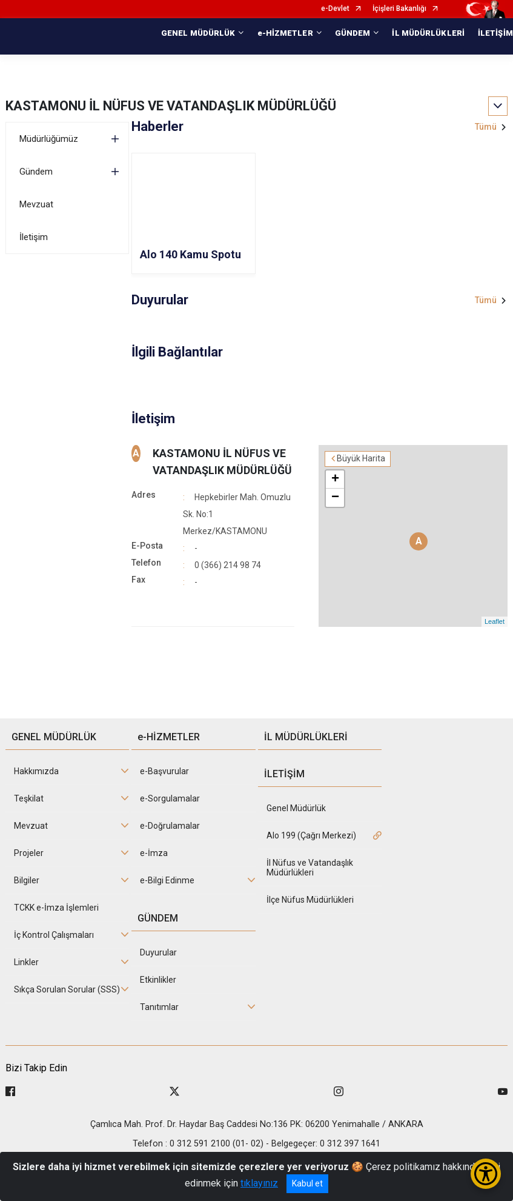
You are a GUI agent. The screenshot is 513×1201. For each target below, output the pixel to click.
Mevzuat (36, 204)
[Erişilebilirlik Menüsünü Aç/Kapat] (486, 1174)
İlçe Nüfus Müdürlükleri (310, 900)
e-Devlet (335, 9)
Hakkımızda (36, 771)
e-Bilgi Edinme (167, 880)
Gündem (36, 171)
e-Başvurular (164, 771)
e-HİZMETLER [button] (285, 33)
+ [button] (335, 479)
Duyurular (158, 952)
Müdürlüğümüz (48, 138)
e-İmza (154, 853)
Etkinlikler (158, 980)
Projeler (29, 853)
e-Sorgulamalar (170, 798)
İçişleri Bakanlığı (399, 9)
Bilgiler (26, 880)
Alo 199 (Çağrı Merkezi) (311, 835)
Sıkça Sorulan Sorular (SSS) (67, 989)
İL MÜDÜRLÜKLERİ (428, 33)
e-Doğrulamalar (170, 826)
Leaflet (495, 621)
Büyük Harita (361, 458)
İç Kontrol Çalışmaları (54, 935)
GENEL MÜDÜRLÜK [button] (198, 33)
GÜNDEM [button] (353, 33)
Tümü (486, 127)
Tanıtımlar (159, 1007)
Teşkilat (29, 798)
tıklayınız (259, 1183)
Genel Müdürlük (296, 808)
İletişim (33, 237)
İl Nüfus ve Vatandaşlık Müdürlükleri (309, 867)
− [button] (335, 498)
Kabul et (307, 1183)
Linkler (26, 962)
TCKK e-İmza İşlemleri (56, 907)
